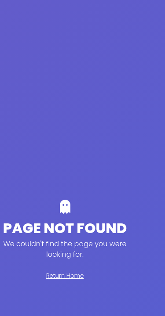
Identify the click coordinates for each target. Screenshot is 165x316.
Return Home (65, 276)
